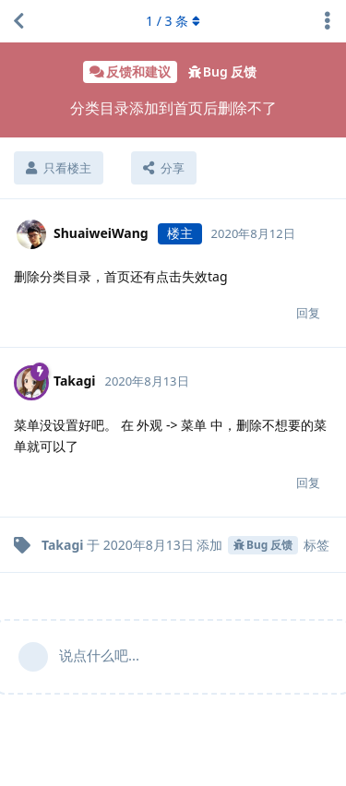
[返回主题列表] (18, 21)
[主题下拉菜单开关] (327, 21)
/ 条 (173, 21)
